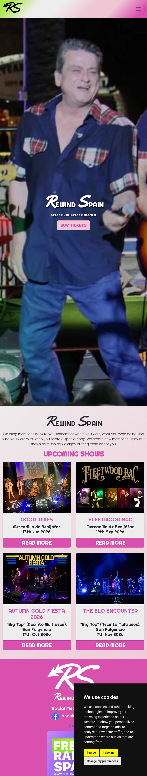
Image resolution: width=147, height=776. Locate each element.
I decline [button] (108, 752)
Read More (37, 542)
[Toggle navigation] (138, 9)
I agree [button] (91, 752)
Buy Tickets (73, 225)
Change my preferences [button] (102, 761)
